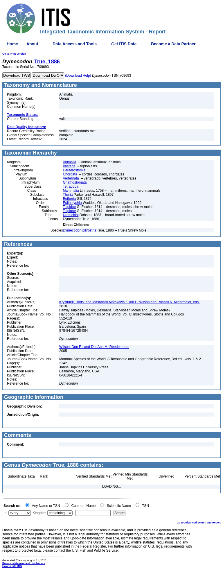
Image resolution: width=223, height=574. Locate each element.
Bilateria (69, 166)
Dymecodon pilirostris (79, 230)
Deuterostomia (74, 170)
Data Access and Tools (75, 44)
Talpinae (69, 211)
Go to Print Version (14, 53)
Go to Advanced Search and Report (199, 522)
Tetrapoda (70, 186)
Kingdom (39, 513)
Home (12, 44)
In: (5, 513)
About (32, 44)
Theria (68, 195)
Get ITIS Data (123, 44)
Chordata (70, 174)
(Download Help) (78, 75)
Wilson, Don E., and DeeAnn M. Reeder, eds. (94, 347)
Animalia (69, 162)
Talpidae (69, 207)
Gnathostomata (75, 182)
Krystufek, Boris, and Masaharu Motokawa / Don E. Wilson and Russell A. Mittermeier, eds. (129, 302)
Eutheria (69, 199)
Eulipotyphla (72, 203)
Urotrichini (70, 215)
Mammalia (71, 191)
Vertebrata (71, 178)
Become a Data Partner (173, 44)
